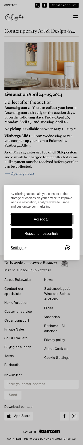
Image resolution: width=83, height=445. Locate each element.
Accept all (41, 219)
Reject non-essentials (41, 233)
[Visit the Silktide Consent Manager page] (67, 248)
